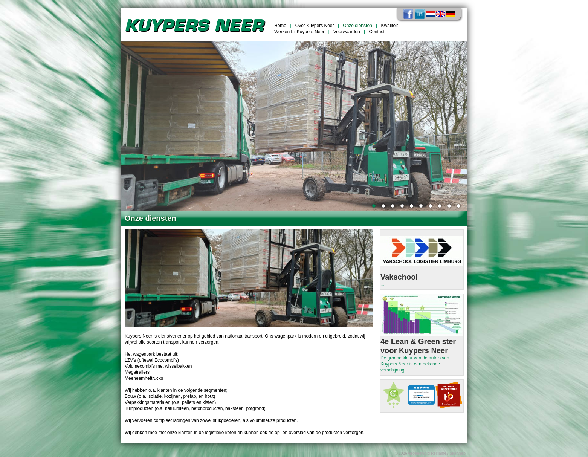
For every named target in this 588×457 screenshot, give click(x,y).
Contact (377, 31)
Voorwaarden (346, 31)
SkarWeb (457, 453)
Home (280, 25)
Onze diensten (357, 25)
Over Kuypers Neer (314, 25)
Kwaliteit (389, 25)
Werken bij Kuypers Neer (299, 31)
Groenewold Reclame (427, 453)
